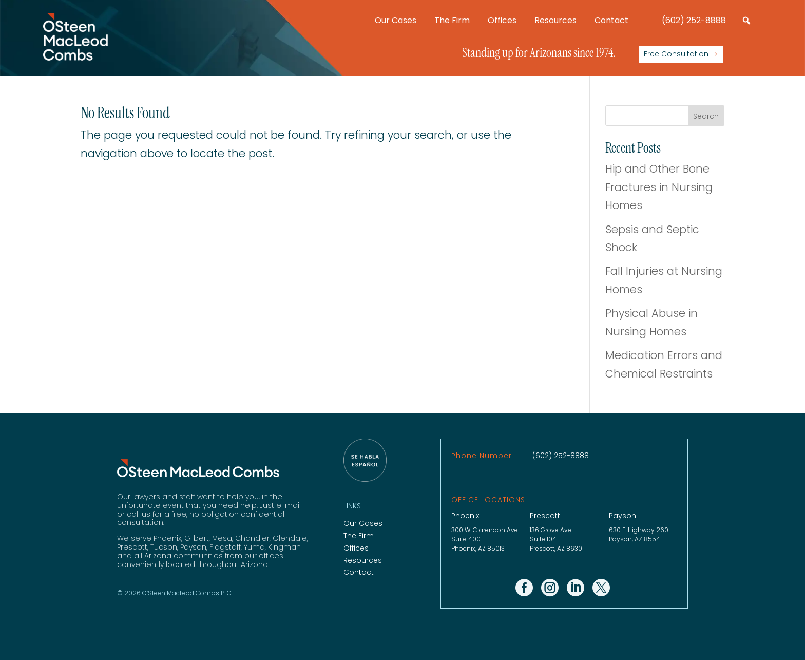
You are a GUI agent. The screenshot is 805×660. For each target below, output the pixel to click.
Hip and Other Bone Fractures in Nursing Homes (659, 187)
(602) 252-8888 (694, 20)
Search (706, 116)
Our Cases (395, 20)
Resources (555, 20)
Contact (611, 20)
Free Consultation (676, 54)
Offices (502, 20)
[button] (746, 20)
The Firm (452, 20)
